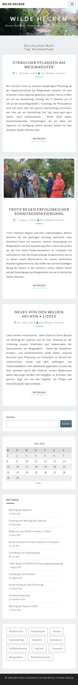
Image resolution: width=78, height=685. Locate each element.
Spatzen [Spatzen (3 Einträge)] (39, 648)
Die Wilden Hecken (53, 73)
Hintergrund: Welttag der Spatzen (27, 520)
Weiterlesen (40, 138)
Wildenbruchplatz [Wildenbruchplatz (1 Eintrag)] (40, 657)
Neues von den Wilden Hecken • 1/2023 (39, 314)
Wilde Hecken (13, 4)
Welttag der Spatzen (20, 509)
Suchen (10, 417)
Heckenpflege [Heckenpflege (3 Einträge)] (16, 639)
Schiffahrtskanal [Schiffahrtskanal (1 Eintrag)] (18, 648)
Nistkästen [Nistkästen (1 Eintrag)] (56, 639)
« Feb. (38, 483)
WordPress (49, 677)
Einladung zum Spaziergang (24, 552)
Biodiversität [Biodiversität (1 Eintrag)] (16, 631)
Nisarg (69, 677)
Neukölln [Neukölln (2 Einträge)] (37, 639)
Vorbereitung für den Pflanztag (26, 584)
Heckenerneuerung (19, 595)
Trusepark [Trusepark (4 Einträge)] (57, 648)
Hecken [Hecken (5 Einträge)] (57, 631)
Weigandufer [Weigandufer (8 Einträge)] (16, 657)
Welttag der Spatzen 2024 (23, 606)
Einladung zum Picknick (22, 574)
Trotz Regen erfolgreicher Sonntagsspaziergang (39, 211)
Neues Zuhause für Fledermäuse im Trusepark (34, 542)
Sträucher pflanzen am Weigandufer (39, 64)
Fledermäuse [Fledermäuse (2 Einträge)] (38, 631)
